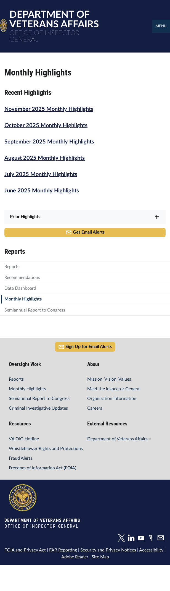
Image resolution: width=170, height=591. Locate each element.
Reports (16, 379)
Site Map (100, 557)
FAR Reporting (63, 550)
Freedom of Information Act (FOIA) (42, 468)
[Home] (3, 29)
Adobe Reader (74, 557)
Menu (161, 26)
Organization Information (111, 398)
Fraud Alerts (20, 458)
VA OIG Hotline (24, 439)
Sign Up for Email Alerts (85, 347)
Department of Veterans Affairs (119, 439)
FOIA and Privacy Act (25, 550)
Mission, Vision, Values (109, 379)
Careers (94, 408)
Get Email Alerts (85, 232)
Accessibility (151, 550)
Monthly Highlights (27, 389)
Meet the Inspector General (113, 389)
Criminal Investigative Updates (38, 408)
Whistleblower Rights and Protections (46, 448)
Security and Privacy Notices (108, 550)
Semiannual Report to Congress (39, 398)
